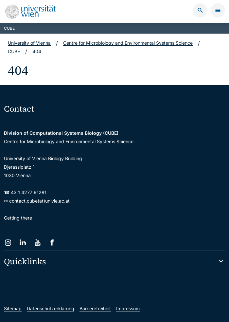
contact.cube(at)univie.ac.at (39, 201)
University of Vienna (29, 43)
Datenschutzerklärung (50, 308)
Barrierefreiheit (95, 308)
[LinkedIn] (22, 243)
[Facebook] (52, 243)
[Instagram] (8, 243)
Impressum (128, 308)
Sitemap (13, 308)
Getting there (18, 218)
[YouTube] (37, 243)
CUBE (9, 28)
